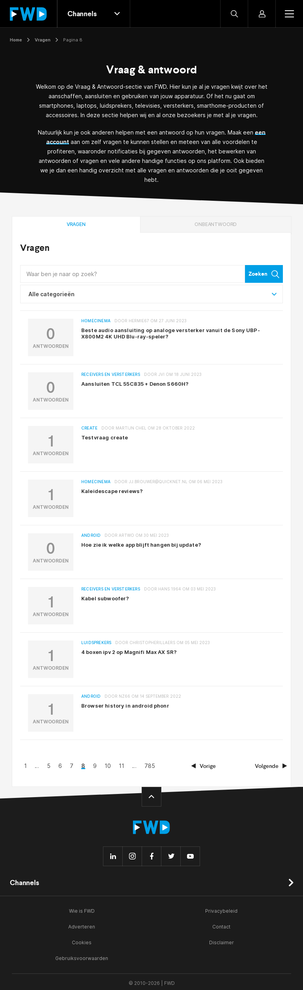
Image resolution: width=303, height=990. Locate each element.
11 (182, 764)
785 (211, 764)
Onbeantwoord (216, 224)
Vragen (42, 40)
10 (169, 764)
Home (16, 40)
